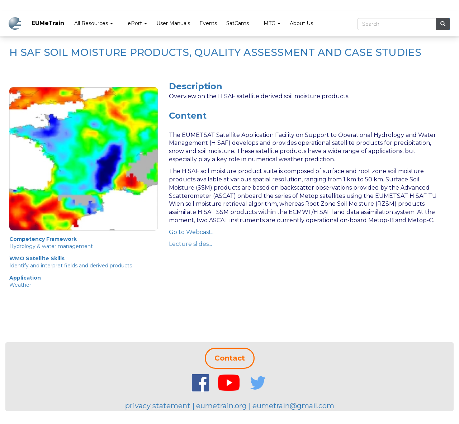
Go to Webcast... (191, 232)
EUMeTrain (48, 23)
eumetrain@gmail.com (293, 405)
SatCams (237, 23)
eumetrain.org (221, 405)
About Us (301, 23)
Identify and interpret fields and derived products (70, 265)
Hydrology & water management (51, 246)
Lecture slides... (190, 243)
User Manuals (173, 23)
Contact (229, 358)
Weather (20, 285)
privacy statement (157, 405)
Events (208, 23)
